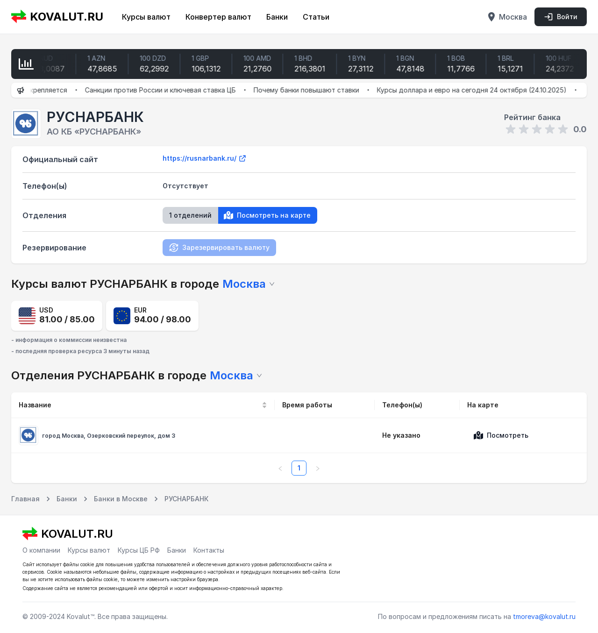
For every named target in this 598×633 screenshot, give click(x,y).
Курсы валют (146, 16)
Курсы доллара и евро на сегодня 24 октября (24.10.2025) (480, 90)
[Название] (143, 405)
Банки (277, 16)
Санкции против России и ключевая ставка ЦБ (168, 90)
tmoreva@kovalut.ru (544, 616)
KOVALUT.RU (57, 16)
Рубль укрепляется (44, 90)
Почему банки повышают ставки (314, 90)
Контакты (208, 550)
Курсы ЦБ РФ (139, 550)
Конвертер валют (218, 16)
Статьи (316, 16)
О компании (41, 550)
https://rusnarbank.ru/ (205, 158)
